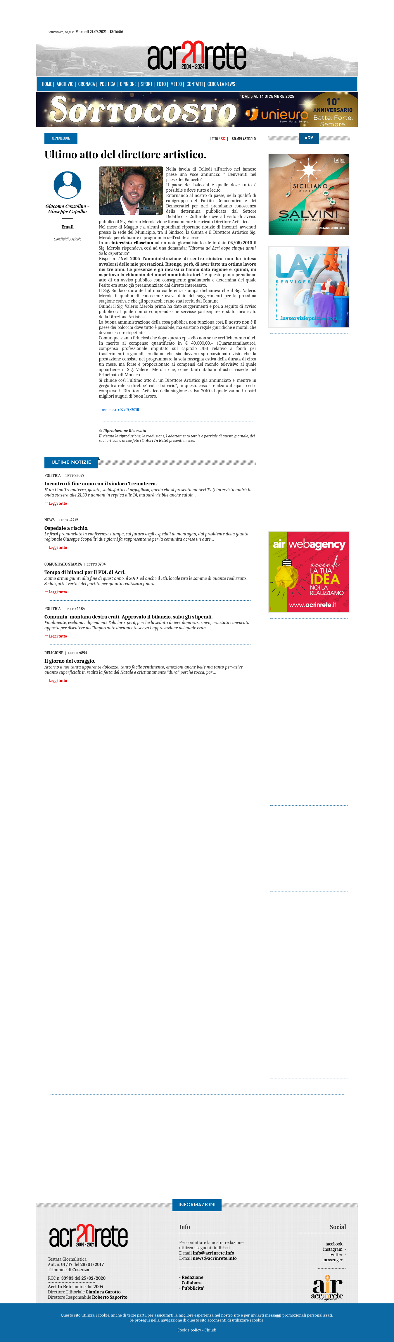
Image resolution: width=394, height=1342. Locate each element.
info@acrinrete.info (213, 1253)
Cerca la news (221, 83)
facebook (335, 1244)
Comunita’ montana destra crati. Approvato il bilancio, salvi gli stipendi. (128, 617)
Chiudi (210, 1330)
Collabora (192, 1283)
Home (47, 83)
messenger (333, 1259)
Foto (161, 83)
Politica (107, 83)
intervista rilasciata (132, 242)
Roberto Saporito (109, 1297)
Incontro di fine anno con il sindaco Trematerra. (100, 484)
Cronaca (86, 83)
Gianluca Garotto (103, 1292)
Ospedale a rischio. (66, 528)
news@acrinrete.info (215, 1258)
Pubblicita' (193, 1288)
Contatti (194, 83)
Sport (147, 83)
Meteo (176, 83)
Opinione (128, 83)
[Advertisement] (309, 427)
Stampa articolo (244, 138)
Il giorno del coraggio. (69, 661)
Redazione (192, 1277)
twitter (336, 1254)
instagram (333, 1249)
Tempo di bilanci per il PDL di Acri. (84, 572)
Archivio (65, 83)
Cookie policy (189, 1330)
